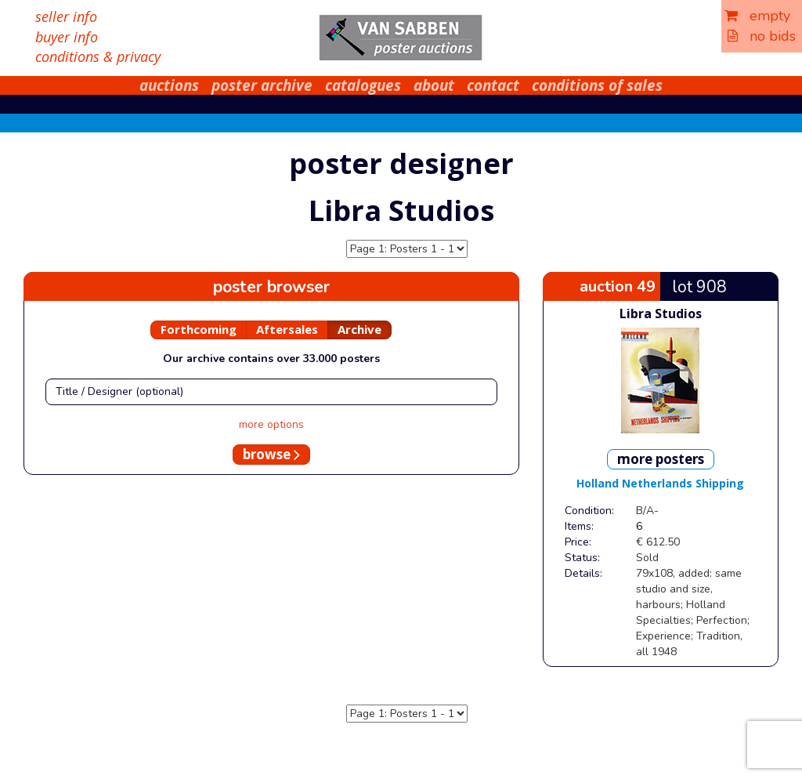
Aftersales (287, 329)
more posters (660, 459)
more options (271, 424)
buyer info (66, 36)
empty (757, 15)
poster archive (261, 85)
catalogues (363, 85)
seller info (66, 16)
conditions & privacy (98, 56)
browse (271, 454)
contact (493, 85)
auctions (169, 85)
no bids (762, 36)
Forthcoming (199, 329)
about (434, 85)
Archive (359, 329)
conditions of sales (597, 85)
